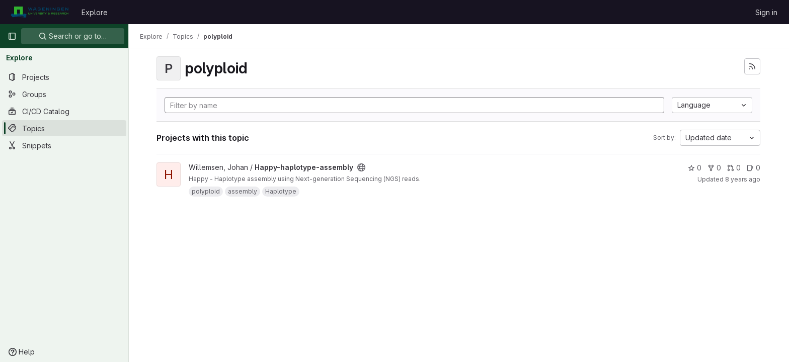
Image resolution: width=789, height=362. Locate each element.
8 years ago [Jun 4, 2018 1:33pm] (743, 179)
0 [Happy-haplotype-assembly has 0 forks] (715, 167)
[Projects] (64, 77)
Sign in (766, 12)
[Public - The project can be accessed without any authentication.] (362, 167)
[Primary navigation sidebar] (12, 36)
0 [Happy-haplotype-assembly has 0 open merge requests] (734, 167)
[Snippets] (64, 145)
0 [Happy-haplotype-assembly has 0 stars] (695, 167)
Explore (95, 12)
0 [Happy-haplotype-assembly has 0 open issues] (754, 167)
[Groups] (64, 94)
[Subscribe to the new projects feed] (753, 66)
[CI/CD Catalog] (64, 111)
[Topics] (64, 128)
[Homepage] (39, 12)
